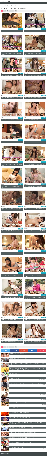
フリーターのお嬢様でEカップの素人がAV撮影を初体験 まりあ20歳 (35, 342)
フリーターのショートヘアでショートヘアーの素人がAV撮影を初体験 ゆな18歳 (35, 231)
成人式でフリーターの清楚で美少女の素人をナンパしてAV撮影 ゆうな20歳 (35, 276)
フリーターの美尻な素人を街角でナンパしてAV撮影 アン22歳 (12, 75)
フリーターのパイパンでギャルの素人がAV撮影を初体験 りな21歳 (12, 209)
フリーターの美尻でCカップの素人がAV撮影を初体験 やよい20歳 (35, 143)
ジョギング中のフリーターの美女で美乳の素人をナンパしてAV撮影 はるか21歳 (35, 298)
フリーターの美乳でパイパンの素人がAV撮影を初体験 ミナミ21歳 (12, 187)
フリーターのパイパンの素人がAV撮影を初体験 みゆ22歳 (34, 319)
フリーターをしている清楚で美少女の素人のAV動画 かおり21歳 (12, 254)
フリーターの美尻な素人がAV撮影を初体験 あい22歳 (33, 186)
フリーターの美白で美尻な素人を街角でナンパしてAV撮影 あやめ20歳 (12, 54)
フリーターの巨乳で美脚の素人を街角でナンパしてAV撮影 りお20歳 (12, 165)
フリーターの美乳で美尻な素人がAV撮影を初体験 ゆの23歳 (34, 119)
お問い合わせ (3, 453)
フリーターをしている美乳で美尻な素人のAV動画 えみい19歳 (12, 119)
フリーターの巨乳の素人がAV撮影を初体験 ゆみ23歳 (33, 97)
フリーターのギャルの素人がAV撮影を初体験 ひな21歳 (11, 319)
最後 (16, 10)
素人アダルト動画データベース (9, 1)
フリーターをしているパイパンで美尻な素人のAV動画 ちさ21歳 (12, 276)
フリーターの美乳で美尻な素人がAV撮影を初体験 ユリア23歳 (35, 75)
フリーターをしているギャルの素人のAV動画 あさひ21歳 (11, 297)
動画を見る (20, 51)
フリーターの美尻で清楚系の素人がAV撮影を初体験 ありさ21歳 (12, 231)
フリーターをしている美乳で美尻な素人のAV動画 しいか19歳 (12, 97)
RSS (7, 453)
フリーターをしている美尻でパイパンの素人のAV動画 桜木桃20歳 (35, 54)
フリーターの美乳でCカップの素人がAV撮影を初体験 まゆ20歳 (35, 208)
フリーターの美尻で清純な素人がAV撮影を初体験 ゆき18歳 (34, 164)
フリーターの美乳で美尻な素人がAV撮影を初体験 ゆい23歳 (11, 341)
